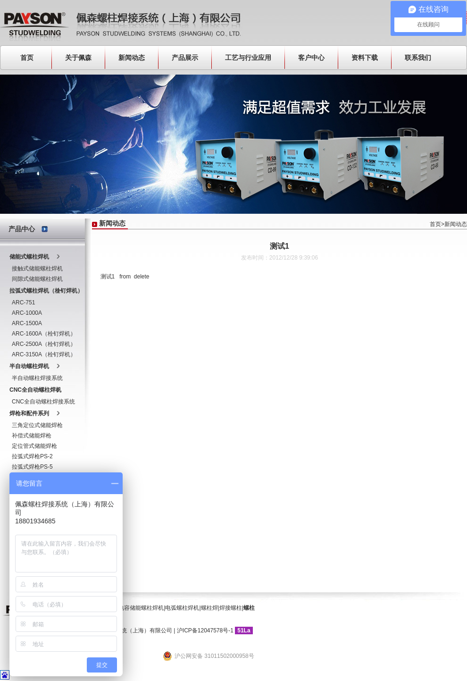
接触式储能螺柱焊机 (37, 268)
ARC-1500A (27, 323)
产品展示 (185, 57)
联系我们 (418, 57)
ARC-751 (23, 302)
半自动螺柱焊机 (29, 366)
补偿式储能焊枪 (31, 435)
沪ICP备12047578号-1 (205, 630)
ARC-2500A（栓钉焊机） (44, 344)
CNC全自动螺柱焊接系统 (43, 401)
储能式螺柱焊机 (29, 256)
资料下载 (364, 57)
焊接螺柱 (230, 608)
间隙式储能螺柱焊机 (37, 279)
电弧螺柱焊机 (182, 608)
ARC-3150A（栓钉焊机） (44, 354)
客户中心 (311, 57)
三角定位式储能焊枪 (37, 425)
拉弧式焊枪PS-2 (32, 456)
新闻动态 (131, 57)
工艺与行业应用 (248, 57)
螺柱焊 (209, 608)
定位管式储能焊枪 (34, 446)
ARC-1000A (27, 313)
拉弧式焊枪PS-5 (32, 466)
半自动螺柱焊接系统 (37, 378)
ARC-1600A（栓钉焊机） (44, 333)
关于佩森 (78, 57)
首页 (26, 57)
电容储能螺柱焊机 (141, 608)
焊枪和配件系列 (29, 413)
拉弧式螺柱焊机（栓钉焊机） (46, 290)
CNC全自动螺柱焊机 (35, 390)
